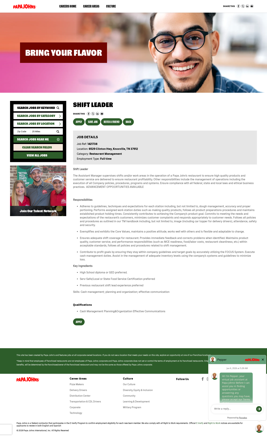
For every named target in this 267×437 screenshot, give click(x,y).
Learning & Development (136, 401)
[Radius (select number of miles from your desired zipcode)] (42, 131)
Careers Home (67, 6)
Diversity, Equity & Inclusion (138, 390)
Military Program (132, 407)
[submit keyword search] (58, 108)
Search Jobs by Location (35, 123)
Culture (112, 7)
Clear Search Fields (37, 147)
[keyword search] (38, 108)
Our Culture (129, 384)
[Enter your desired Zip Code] (22, 131)
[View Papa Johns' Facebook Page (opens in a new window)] (203, 379)
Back (128, 122)
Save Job (93, 122)
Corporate (75, 407)
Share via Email (252, 6)
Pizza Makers (77, 384)
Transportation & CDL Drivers (85, 401)
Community (129, 395)
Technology (76, 413)
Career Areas (93, 7)
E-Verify (199, 423)
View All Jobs (37, 155)
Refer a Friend (112, 122)
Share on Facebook (238, 6)
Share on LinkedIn (247, 6)
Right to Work (214, 423)
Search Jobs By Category (36, 116)
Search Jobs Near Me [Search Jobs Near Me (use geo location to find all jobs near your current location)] (33, 139)
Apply (79, 122)
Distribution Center (80, 395)
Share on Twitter (243, 6)
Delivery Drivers (78, 390)
